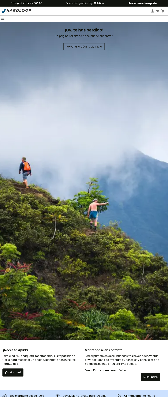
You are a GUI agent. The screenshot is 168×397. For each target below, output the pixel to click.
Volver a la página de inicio (84, 46)
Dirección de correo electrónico (105, 370)
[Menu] (3, 19)
